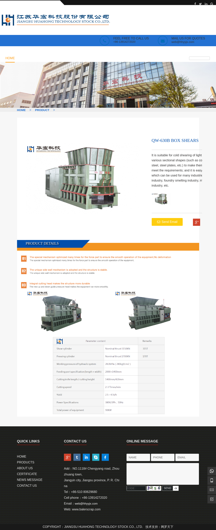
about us (46, 58)
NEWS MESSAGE (93, 58)
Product (42, 110)
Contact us (27, 485)
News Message (30, 479)
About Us (25, 468)
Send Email (167, 221)
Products (25, 462)
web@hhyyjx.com (182, 41)
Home (10, 58)
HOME (21, 110)
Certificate (67, 58)
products (26, 58)
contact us (119, 58)
